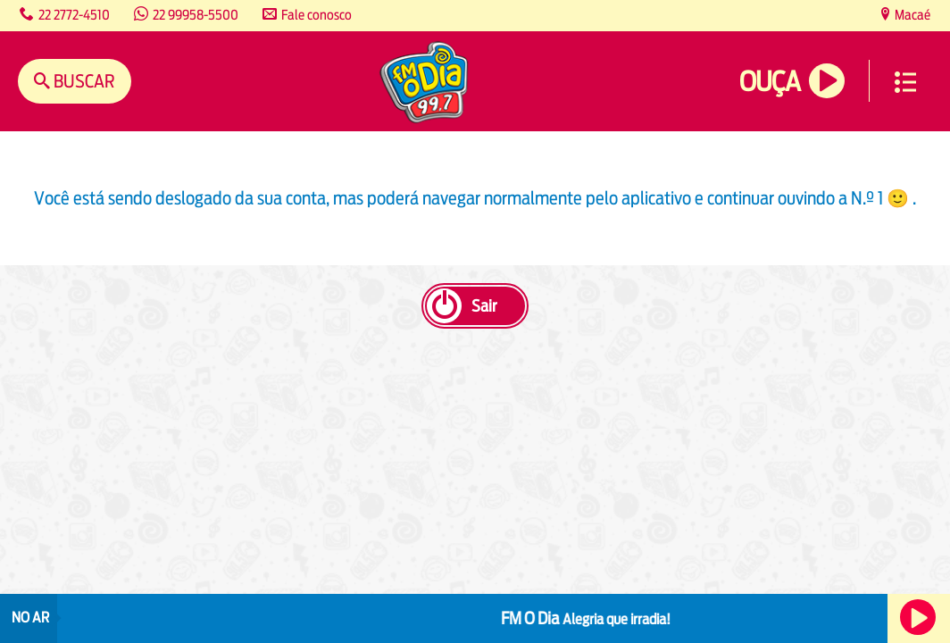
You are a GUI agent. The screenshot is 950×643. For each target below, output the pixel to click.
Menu (905, 82)
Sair (483, 305)
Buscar (82, 81)
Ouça (769, 81)
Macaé (911, 14)
